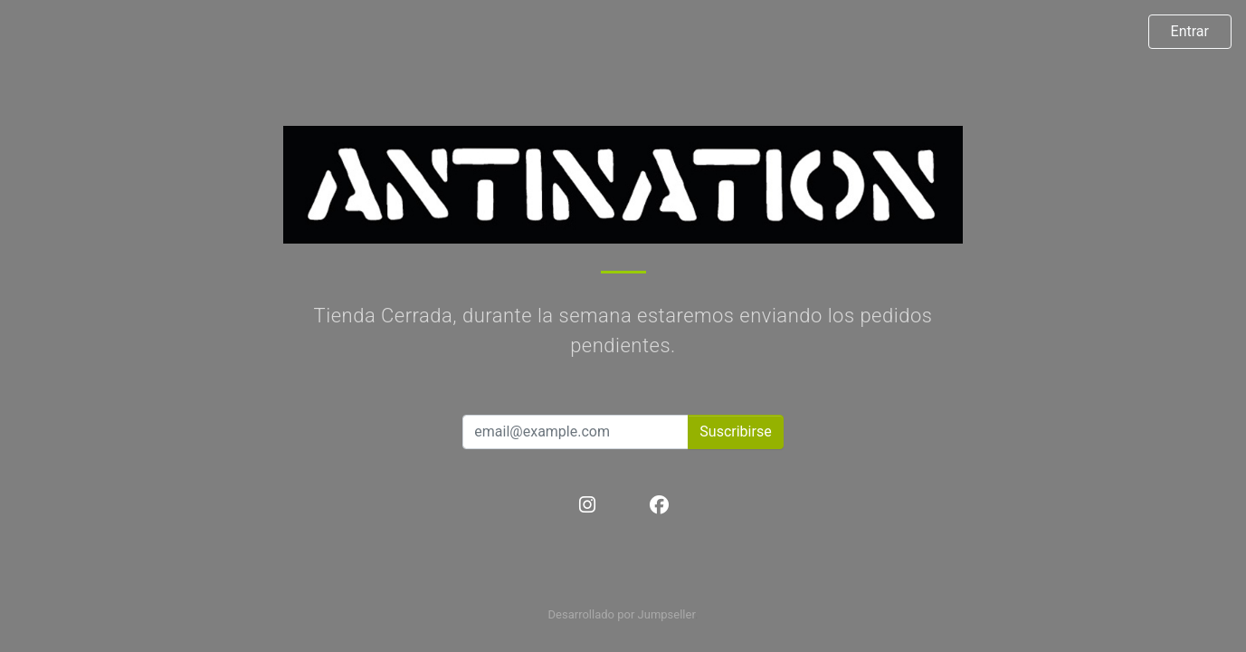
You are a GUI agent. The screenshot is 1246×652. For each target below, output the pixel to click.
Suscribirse (735, 431)
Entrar (1190, 31)
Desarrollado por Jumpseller (622, 614)
